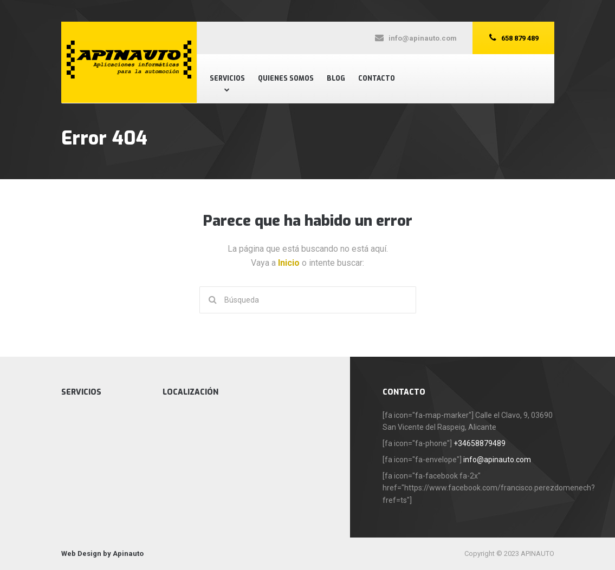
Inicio (290, 263)
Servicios (227, 78)
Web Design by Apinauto (102, 553)
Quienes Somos (286, 78)
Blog (336, 78)
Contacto (376, 78)
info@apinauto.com (497, 459)
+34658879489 (480, 443)
